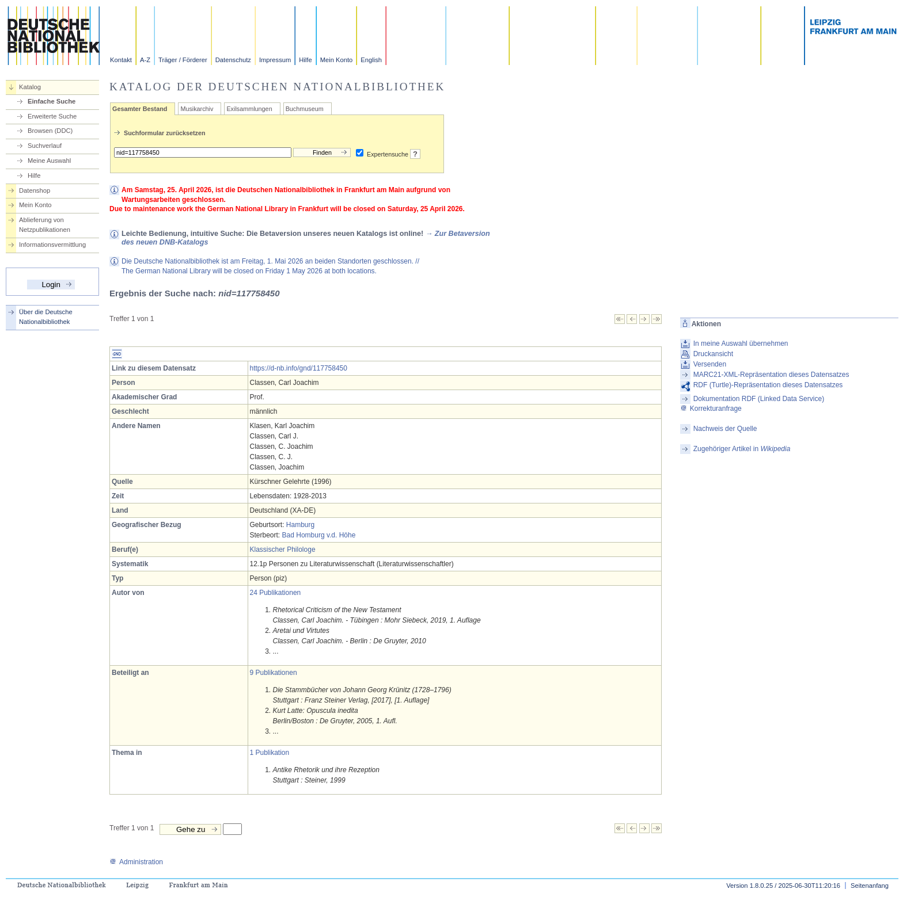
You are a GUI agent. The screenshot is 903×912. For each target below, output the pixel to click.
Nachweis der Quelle (725, 429)
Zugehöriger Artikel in (742, 449)
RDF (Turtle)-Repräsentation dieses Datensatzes (768, 385)
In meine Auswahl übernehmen (740, 343)
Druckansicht (713, 354)
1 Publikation (270, 753)
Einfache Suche (51, 101)
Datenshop (34, 190)
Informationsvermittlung (52, 244)
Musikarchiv (196, 108)
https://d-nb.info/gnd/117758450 (298, 368)
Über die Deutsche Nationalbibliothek (46, 316)
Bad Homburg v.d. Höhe (319, 535)
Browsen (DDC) (50, 130)
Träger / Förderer (182, 59)
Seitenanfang (870, 885)
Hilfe (305, 59)
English (371, 59)
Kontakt (121, 59)
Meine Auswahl (49, 160)
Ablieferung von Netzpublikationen (44, 224)
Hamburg (300, 525)
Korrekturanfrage (711, 409)
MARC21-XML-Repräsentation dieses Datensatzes (771, 375)
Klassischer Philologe (283, 549)
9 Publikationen (273, 673)
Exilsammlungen (249, 108)
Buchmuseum (305, 108)
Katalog (30, 86)
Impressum (275, 59)
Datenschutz (233, 59)
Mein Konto (336, 59)
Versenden (709, 364)
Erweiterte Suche (52, 116)
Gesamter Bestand (139, 108)
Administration (136, 862)
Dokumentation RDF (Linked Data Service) (758, 399)
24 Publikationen (275, 593)
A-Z (145, 59)
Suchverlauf (45, 145)
